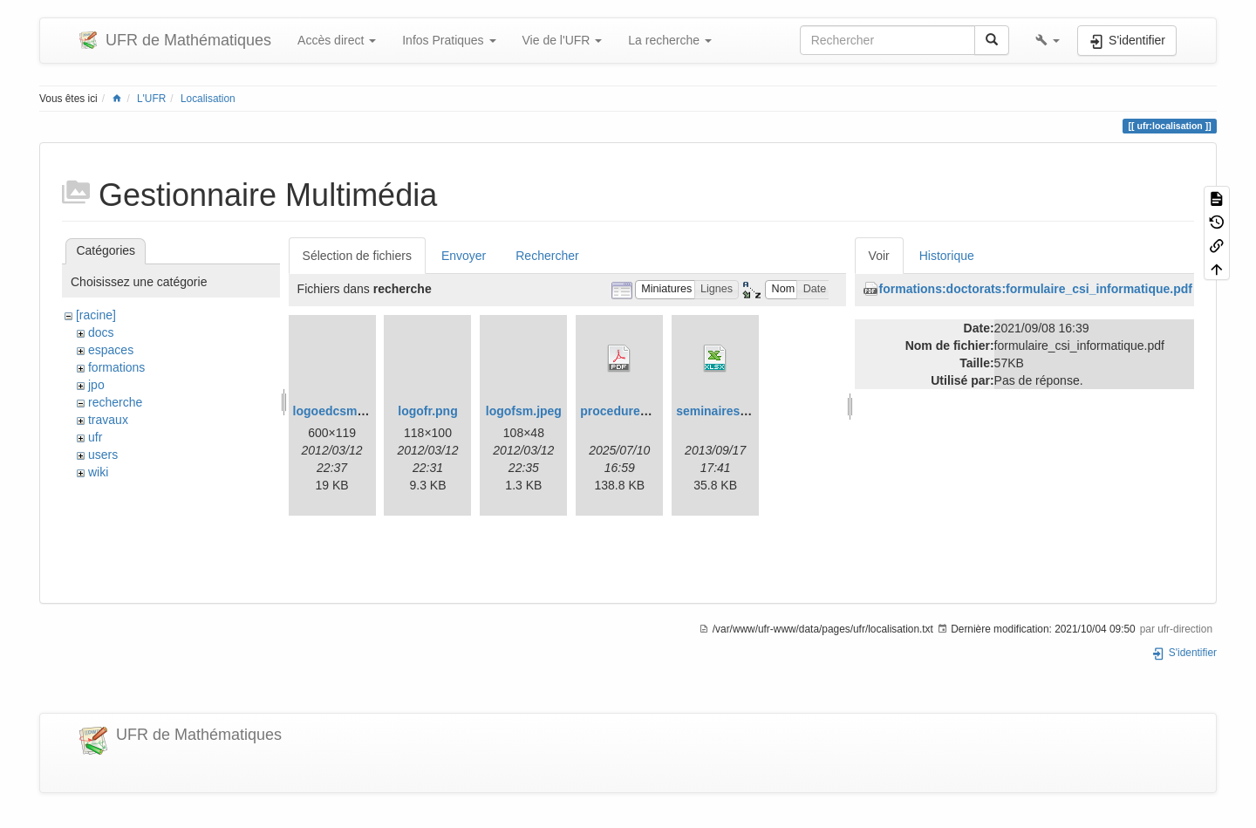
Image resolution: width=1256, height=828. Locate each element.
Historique (946, 256)
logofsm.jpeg (524, 411)
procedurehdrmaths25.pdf (655, 411)
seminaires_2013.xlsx (738, 411)
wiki (98, 472)
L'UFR (151, 98)
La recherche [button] (670, 40)
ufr (95, 437)
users (103, 455)
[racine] (96, 315)
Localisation (208, 98)
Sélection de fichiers (357, 256)
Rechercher (546, 256)
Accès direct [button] (336, 40)
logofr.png (427, 411)
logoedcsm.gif (334, 411)
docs (101, 332)
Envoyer (463, 256)
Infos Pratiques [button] (448, 40)
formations (116, 367)
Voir (879, 256)
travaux (108, 420)
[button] (1047, 40)
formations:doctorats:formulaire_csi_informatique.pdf (1035, 289)
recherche (115, 402)
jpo (96, 385)
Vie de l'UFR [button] (562, 40)
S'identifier (1184, 653)
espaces (110, 350)
